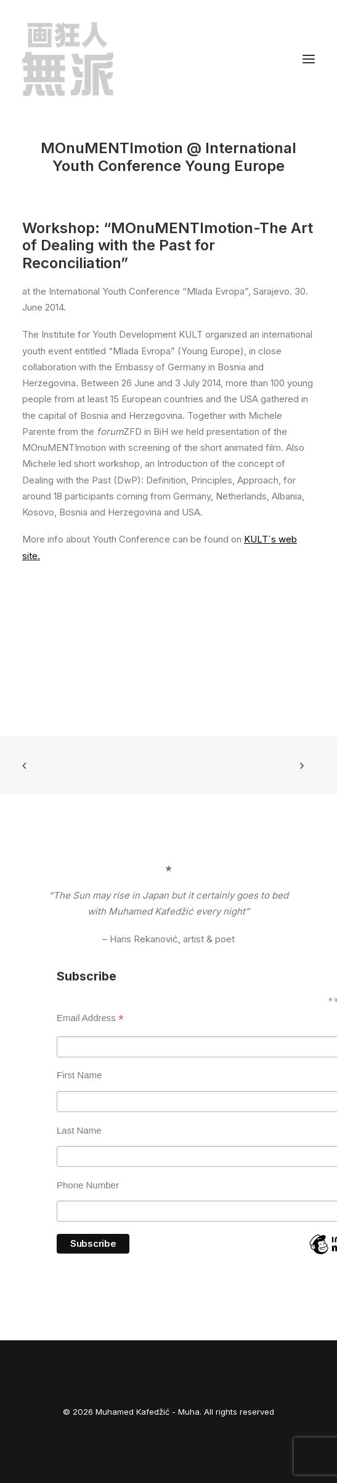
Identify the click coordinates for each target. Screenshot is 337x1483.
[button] (308, 59)
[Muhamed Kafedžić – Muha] (67, 59)
